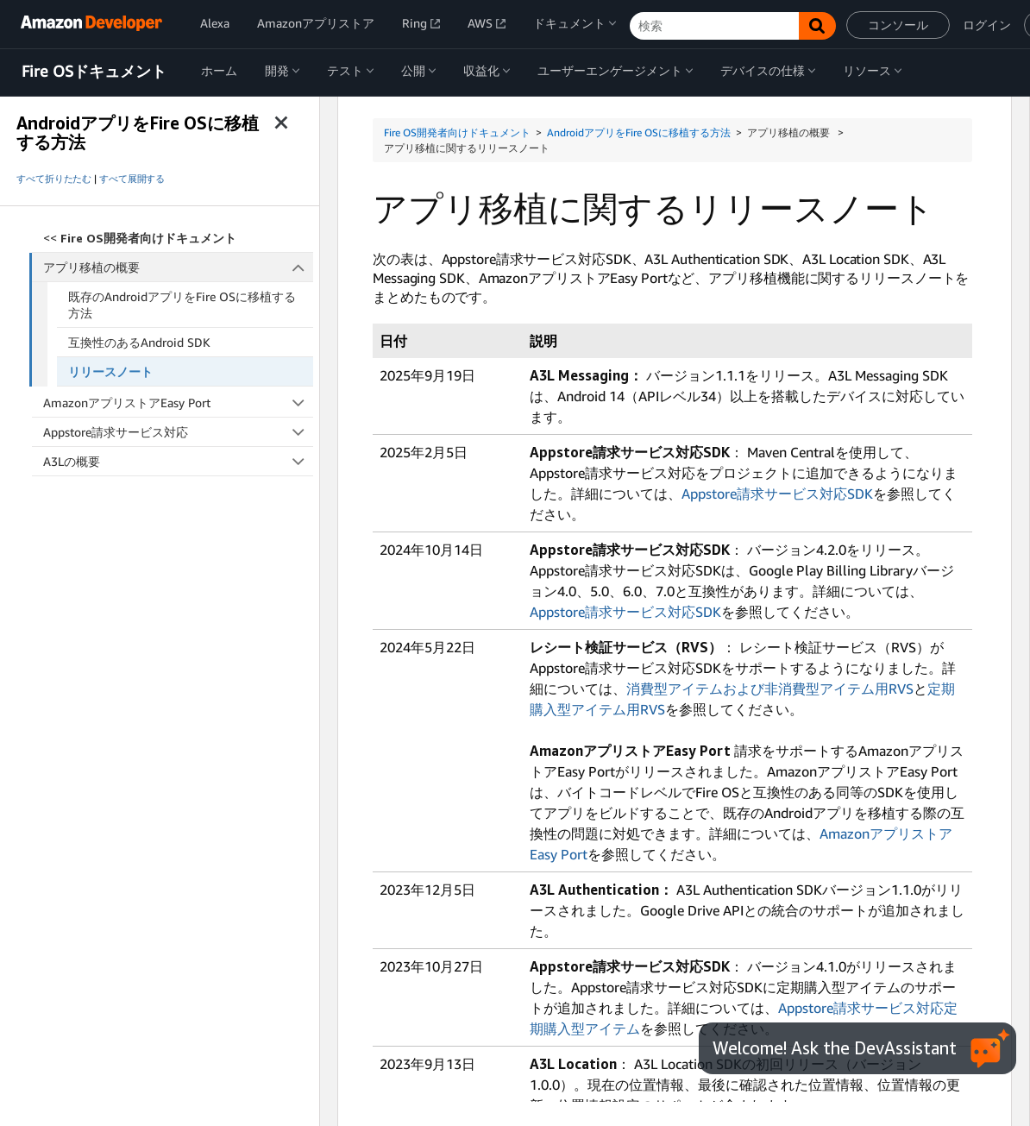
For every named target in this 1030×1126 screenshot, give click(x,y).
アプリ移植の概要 (178, 267)
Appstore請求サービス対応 (178, 432)
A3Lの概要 (178, 461)
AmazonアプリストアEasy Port (178, 402)
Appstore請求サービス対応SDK (777, 493)
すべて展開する (132, 179)
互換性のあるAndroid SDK (139, 342)
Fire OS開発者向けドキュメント (457, 132)
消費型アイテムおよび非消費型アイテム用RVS (770, 688)
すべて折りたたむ (53, 179)
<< (139, 237)
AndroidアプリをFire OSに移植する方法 (639, 132)
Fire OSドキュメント (94, 71)
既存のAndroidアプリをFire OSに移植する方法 (182, 304)
